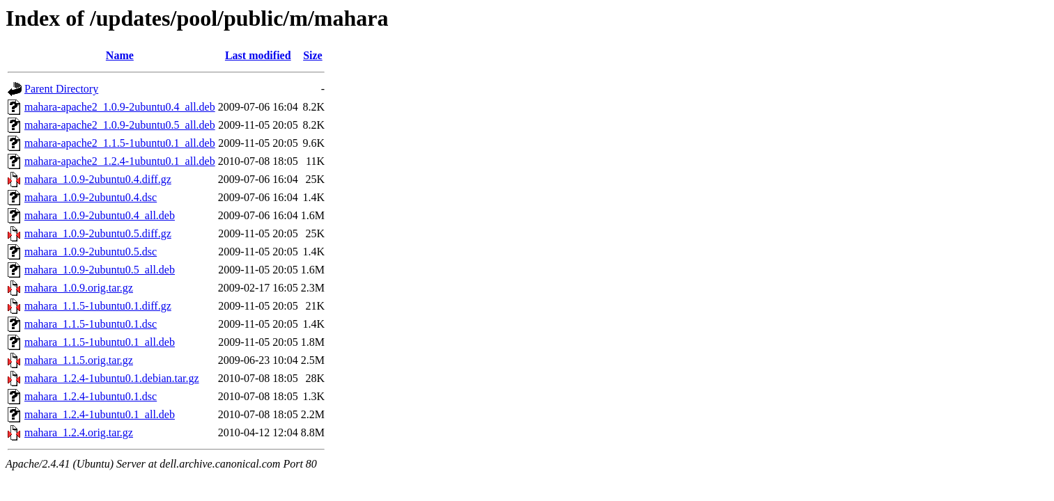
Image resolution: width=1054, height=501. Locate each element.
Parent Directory (61, 89)
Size (313, 55)
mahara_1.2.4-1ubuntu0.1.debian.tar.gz (111, 378)
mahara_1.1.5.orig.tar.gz (78, 360)
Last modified (258, 55)
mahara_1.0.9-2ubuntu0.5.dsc (90, 251)
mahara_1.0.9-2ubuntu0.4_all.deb (99, 215)
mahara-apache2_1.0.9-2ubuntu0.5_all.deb (119, 125)
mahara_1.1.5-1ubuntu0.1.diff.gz (97, 306)
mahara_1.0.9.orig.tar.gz (78, 288)
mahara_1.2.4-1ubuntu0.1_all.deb (99, 414)
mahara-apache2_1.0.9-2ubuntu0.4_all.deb (119, 107)
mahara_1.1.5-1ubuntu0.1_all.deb (99, 342)
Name (120, 55)
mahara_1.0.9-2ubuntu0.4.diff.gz (97, 179)
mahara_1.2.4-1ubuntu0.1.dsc (90, 396)
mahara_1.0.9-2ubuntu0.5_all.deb (99, 270)
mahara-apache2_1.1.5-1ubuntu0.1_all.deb (119, 143)
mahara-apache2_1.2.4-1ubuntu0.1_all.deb (119, 161)
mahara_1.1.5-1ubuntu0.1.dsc (90, 324)
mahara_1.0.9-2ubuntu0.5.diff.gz (97, 233)
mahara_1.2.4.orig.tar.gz (78, 432)
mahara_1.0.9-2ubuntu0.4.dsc (90, 197)
